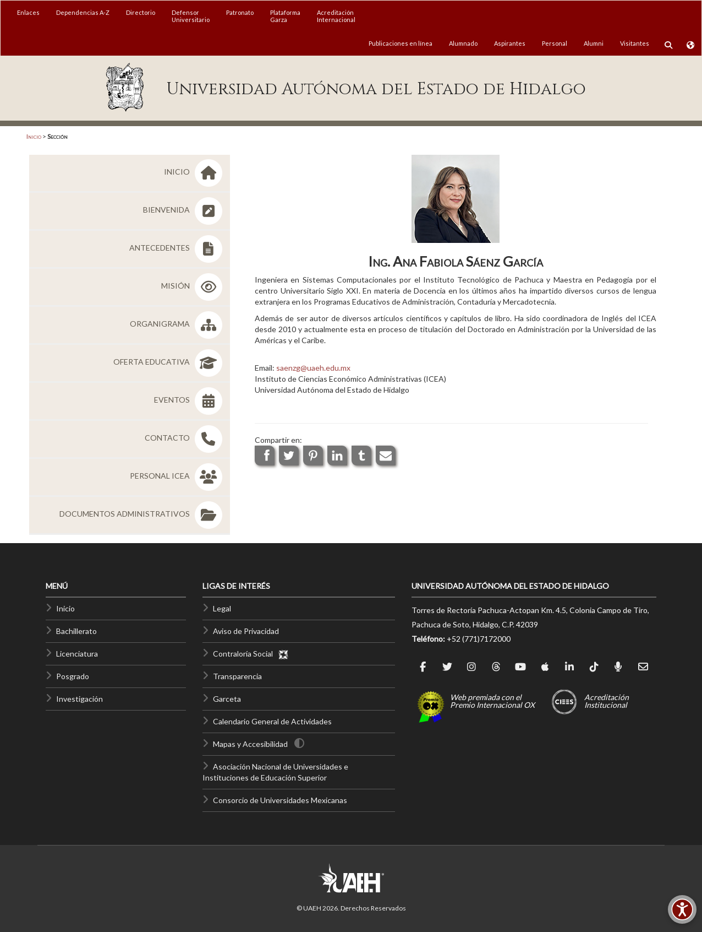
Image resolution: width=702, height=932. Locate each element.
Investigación (79, 698)
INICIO (195, 171)
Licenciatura (77, 653)
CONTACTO (185, 437)
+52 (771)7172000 (479, 638)
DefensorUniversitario (191, 16)
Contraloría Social (251, 653)
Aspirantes (509, 43)
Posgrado (72, 676)
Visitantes (634, 43)
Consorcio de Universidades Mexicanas (280, 800)
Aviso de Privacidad (246, 631)
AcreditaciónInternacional (336, 16)
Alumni (594, 43)
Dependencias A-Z (82, 12)
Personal (554, 43)
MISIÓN (193, 285)
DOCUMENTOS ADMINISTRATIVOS (142, 513)
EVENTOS (190, 399)
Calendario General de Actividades (272, 721)
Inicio (33, 136)
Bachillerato (76, 631)
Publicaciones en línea (400, 43)
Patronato (240, 12)
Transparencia (237, 676)
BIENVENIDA (184, 209)
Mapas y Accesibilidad (250, 744)
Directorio (140, 12)
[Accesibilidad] (682, 909)
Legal (222, 608)
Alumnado (463, 43)
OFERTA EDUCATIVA (169, 361)
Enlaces (28, 12)
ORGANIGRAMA (178, 323)
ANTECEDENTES (177, 247)
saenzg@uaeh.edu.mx (313, 367)
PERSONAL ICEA (178, 475)
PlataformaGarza (285, 16)
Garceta (227, 698)
